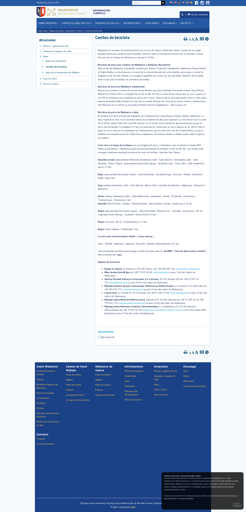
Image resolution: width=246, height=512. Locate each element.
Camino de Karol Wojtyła (77, 23)
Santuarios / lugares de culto (57, 51)
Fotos (186, 371)
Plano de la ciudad (45, 393)
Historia (40, 379)
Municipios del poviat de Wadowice (48, 415)
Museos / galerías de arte (56, 46)
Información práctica (134, 371)
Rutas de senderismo (56, 61)
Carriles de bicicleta (56, 66)
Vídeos (186, 376)
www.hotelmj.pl (160, 272)
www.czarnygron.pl (179, 292)
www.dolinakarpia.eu (133, 289)
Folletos (70, 390)
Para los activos (51, 83)
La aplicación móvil (75, 395)
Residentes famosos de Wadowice (47, 386)
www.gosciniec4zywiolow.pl (132, 303)
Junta (127, 381)
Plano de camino (73, 384)
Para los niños (50, 78)
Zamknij (237, 505)
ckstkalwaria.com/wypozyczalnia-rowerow (162, 309)
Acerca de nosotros (45, 444)
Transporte (130, 386)
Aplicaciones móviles (105, 395)
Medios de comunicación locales (48, 423)
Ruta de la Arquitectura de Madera (62, 72)
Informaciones (132, 23)
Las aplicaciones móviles (194, 386)
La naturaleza (43, 398)
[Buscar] (163, 3)
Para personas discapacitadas (131, 393)
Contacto (186, 23)
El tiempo (41, 403)
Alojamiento (130, 376)
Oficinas (40, 408)
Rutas (79, 31)
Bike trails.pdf (107, 337)
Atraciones (152, 23)
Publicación (188, 381)
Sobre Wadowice (48, 23)
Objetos (69, 379)
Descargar (170, 23)
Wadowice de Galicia (107, 23)
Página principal (56, 31)
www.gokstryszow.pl (118, 282)
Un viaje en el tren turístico (78, 400)
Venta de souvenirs (133, 399)
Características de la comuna (46, 373)
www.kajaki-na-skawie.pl (187, 268)
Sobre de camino (73, 374)
